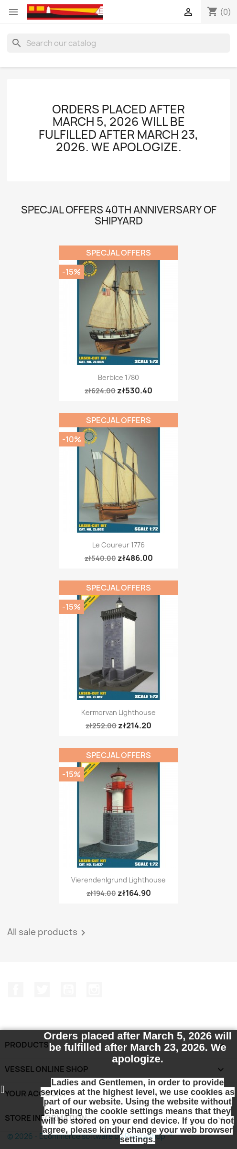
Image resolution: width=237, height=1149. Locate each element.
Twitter (42, 989)
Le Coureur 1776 (118, 544)
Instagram (94, 989)
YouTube (68, 989)
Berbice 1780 (118, 377)
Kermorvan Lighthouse (118, 712)
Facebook (15, 989)
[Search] (118, 43)
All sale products (48, 932)
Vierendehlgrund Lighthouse (118, 879)
